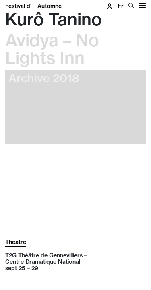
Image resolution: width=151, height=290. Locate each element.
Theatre (15, 242)
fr (121, 6)
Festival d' (33, 6)
